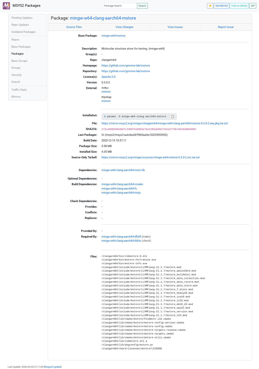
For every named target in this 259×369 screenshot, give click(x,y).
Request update (52, 366)
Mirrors (16, 96)
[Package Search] (120, 5)
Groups (15, 67)
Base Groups (19, 61)
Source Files (74, 27)
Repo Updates (20, 24)
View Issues (175, 27)
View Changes (124, 27)
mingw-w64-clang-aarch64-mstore (103, 18)
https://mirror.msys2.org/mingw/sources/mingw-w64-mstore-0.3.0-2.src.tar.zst (151, 157)
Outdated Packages (23, 32)
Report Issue (226, 27)
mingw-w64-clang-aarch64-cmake (122, 184)
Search (142, 5)
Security (16, 75)
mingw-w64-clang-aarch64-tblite (121, 240)
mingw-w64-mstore (113, 35)
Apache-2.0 (108, 76)
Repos (15, 39)
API (253, 5)
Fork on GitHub (239, 5)
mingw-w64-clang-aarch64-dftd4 (121, 236)
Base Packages (21, 46)
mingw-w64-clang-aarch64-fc (119, 188)
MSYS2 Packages (22, 5)
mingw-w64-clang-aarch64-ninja (121, 192)
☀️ (210, 5)
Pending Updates (21, 18)
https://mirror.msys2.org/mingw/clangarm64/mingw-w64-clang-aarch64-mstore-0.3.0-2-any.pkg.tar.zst (165, 123)
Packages (17, 53)
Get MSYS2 (221, 5)
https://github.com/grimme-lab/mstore (126, 65)
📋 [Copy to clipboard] (172, 116)
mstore (106, 91)
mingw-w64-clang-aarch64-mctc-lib (123, 170)
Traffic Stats (19, 89)
